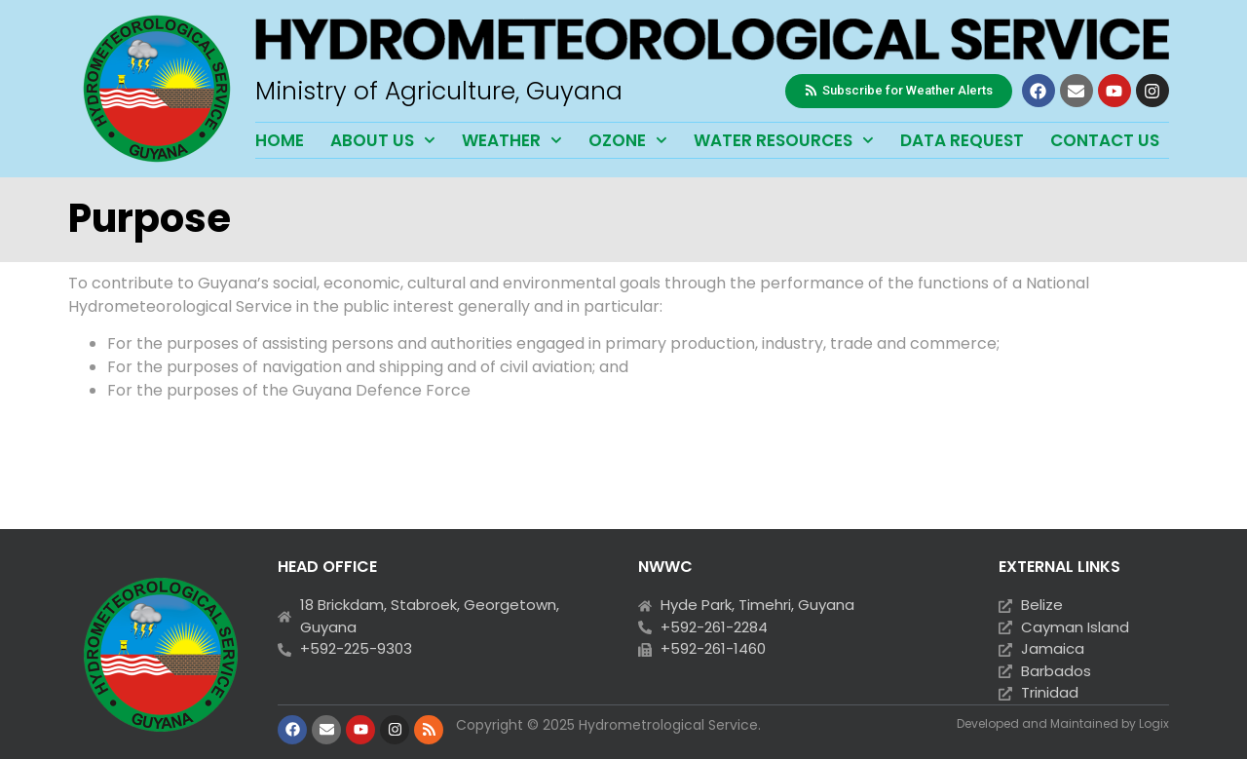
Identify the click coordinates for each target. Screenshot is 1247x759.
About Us (382, 140)
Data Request (962, 140)
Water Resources (784, 140)
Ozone (627, 140)
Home (279, 140)
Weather (512, 140)
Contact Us (1104, 140)
